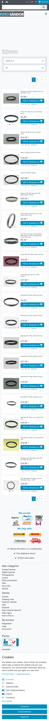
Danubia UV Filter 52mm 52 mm (31, 295)
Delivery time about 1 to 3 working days (26, 549)
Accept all (24, 706)
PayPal (9, 694)
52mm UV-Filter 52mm (28, 173)
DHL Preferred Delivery (15, 690)
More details (7, 701)
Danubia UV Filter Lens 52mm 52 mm (32, 418)
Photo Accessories (9, 580)
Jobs (4, 605)
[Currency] (31, 2)
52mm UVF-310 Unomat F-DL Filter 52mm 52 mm (31, 194)
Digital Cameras (8, 572)
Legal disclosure (23, 674)
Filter (4, 583)
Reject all (24, 717)
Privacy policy (8, 674)
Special (5, 589)
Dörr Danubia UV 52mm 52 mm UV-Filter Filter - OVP (31, 479)
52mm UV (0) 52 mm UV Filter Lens (31, 132)
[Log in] (3, 2)
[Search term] (21, 7)
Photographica (8, 575)
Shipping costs (8, 599)
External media (12, 687)
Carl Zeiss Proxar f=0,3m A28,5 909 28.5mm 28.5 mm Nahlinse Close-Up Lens (31, 235)
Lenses (5, 578)
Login (4, 626)
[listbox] (11, 118)
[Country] (27, 2)
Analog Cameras (9, 570)
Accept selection (24, 712)
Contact (5, 597)
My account (6, 629)
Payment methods (9, 602)
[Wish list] (36, 2)
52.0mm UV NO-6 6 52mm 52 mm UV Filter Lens (32, 92)
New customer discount (11, 610)
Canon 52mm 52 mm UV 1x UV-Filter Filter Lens (31, 214)
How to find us (8, 616)
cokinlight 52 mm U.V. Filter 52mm (30, 275)
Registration (7, 623)
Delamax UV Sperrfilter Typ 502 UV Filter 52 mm (31, 458)
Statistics (9, 683)
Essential (10, 679)
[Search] (43, 7)
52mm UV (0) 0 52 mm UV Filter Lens (31, 112)
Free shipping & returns (25, 553)
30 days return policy (26, 558)
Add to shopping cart (32, 101)
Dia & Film (6, 586)
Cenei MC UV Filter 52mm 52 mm (32, 254)
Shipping (34, 104)
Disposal (5, 607)
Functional (10, 698)
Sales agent (7, 613)
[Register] (7, 2)
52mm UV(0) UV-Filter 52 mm (30, 152)
